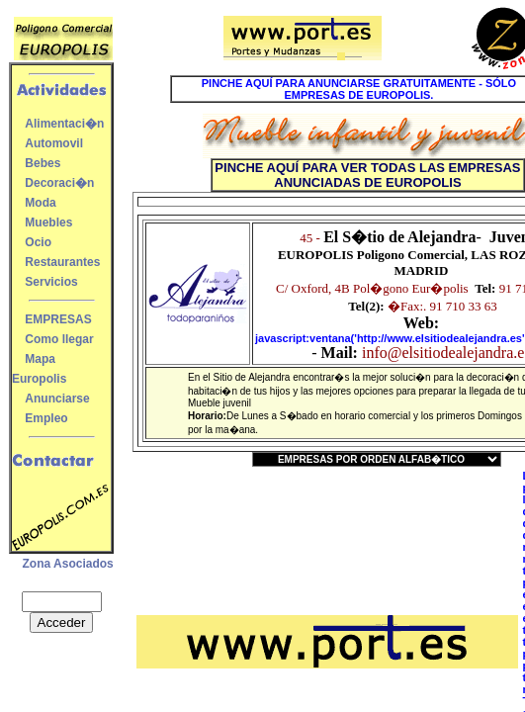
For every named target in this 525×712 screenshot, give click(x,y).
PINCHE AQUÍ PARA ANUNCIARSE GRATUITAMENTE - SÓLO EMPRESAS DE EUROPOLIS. (359, 89)
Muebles (48, 222)
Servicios (51, 282)
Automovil (54, 143)
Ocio (38, 242)
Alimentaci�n (64, 124)
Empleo (46, 418)
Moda (40, 203)
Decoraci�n (59, 183)
